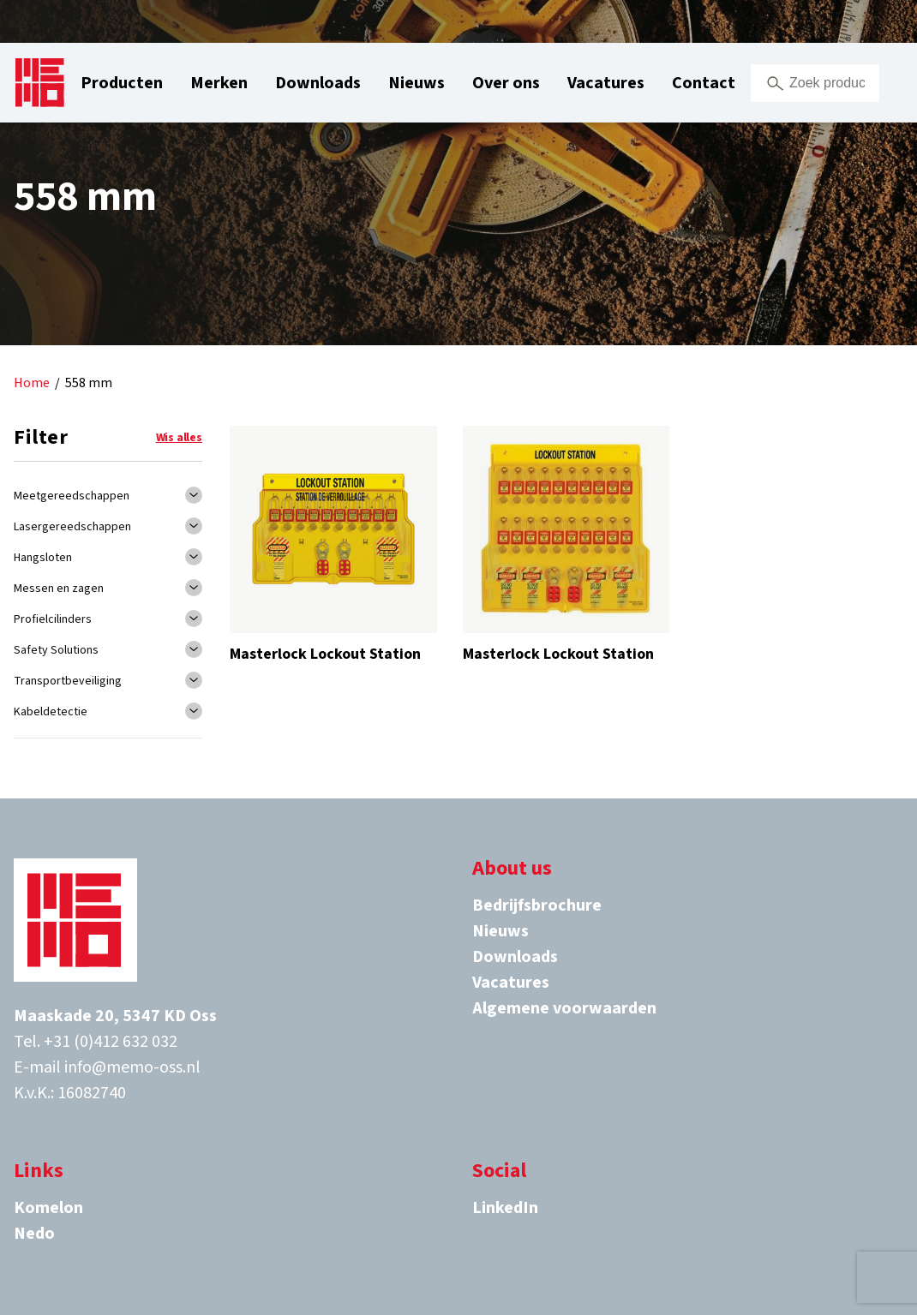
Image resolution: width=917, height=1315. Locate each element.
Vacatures (605, 83)
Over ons (506, 83)
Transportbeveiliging (68, 681)
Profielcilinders (53, 619)
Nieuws (416, 83)
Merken (219, 83)
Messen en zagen (59, 588)
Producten (122, 83)
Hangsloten (43, 557)
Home (32, 383)
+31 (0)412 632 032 (110, 1042)
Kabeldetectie (50, 711)
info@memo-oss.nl (132, 1067)
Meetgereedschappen (71, 496)
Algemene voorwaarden (564, 1008)
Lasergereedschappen (72, 526)
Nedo (34, 1234)
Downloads (318, 83)
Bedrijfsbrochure (537, 906)
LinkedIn (505, 1208)
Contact (703, 83)
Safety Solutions (56, 650)
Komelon (48, 1208)
